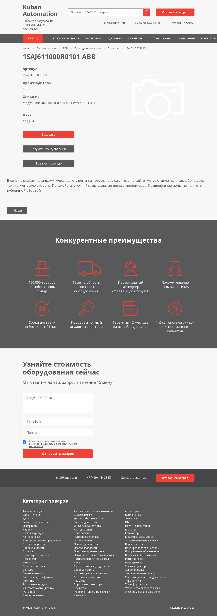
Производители (46, 48)
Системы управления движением (145, 577)
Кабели (27, 529)
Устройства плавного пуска (142, 588)
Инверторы (30, 526)
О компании (186, 38)
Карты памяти (83, 529)
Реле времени (134, 562)
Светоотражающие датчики (91, 566)
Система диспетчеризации (90, 573)
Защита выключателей (37, 522)
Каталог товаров (66, 38)
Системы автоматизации (140, 573)
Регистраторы (134, 558)
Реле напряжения (34, 566)
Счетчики (29, 581)
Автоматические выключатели (93, 511)
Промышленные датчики (140, 555)
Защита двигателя (85, 522)
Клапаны (130, 529)
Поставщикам (159, 38)
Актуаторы (132, 511)
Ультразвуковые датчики (38, 588)
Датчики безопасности (88, 518)
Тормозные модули (35, 584)
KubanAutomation (40, 10)
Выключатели (133, 514)
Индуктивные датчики (88, 526)
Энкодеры (80, 595)
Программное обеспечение (142, 551)
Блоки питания (32, 514)
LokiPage (188, 607)
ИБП (128, 522)
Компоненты (82, 533)
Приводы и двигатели (87, 48)
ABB (65, 48)
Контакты (208, 38)
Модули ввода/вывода (139, 536)
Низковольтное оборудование (42, 540)
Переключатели (135, 544)
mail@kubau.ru (114, 23)
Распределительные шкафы (91, 558)
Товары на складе (48, 163)
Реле (77, 562)
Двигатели (131, 518)
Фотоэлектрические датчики (92, 591)
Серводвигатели (84, 569)
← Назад (16, 211)
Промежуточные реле (36, 555)
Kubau (26, 48)
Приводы (113, 48)
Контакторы (133, 533)
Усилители (80, 588)
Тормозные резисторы (88, 584)
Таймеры (79, 581)
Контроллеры (31, 536)
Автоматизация (32, 511)
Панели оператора (34, 544)
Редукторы (29, 562)
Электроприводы (33, 595)
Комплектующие (33, 533)
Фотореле (29, 591)
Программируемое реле (89, 551)
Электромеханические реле (142, 591)
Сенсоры (28, 569)
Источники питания (137, 526)
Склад (33, 38)
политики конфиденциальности (47, 442)
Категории (93, 38)
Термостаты (133, 581)
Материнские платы (86, 536)
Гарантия (135, 38)
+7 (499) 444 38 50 (147, 23)
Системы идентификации (38, 577)
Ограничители (83, 540)
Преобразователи (85, 548)
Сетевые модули (33, 573)
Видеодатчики (83, 514)
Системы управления (87, 577)
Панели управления (86, 544)
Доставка (114, 38)
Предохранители (33, 548)
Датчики (28, 518)
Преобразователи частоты (142, 548)
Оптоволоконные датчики (141, 540)
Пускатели (29, 558)
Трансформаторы (136, 584)
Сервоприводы (134, 569)
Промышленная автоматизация (94, 555)
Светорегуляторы (136, 566)
